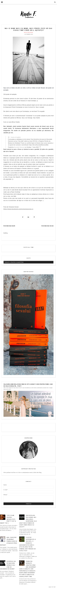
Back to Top (52, 587)
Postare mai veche (47, 226)
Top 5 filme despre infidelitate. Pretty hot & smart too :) (8, 519)
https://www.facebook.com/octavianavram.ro (18, 209)
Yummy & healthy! (16, 137)
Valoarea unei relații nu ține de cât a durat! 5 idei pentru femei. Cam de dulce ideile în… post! (27, 385)
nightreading (28, 32)
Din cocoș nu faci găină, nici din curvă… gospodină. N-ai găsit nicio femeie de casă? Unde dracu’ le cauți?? (28, 521)
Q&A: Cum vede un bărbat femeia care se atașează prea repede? (8, 541)
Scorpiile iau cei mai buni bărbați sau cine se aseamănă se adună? (8, 565)
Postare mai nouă (9, 226)
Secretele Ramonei (19, 147)
